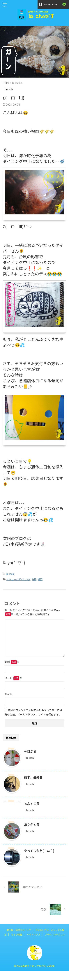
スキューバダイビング (18, 579)
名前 (12, 662)
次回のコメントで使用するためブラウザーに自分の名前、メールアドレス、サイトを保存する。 (33, 712)
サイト (8, 694)
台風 (34, 579)
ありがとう (32, 824)
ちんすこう (32, 803)
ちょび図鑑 (16, 934)
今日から (30, 751)
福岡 (40, 579)
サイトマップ (33, 934)
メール (13, 678)
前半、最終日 (33, 777)
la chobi (10, 573)
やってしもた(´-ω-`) (39, 850)
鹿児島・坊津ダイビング (19, 930)
